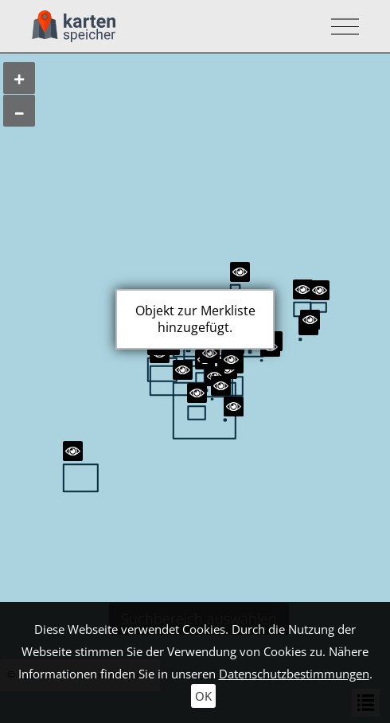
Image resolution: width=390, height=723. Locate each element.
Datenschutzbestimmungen (294, 674)
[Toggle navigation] (340, 27)
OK (203, 696)
